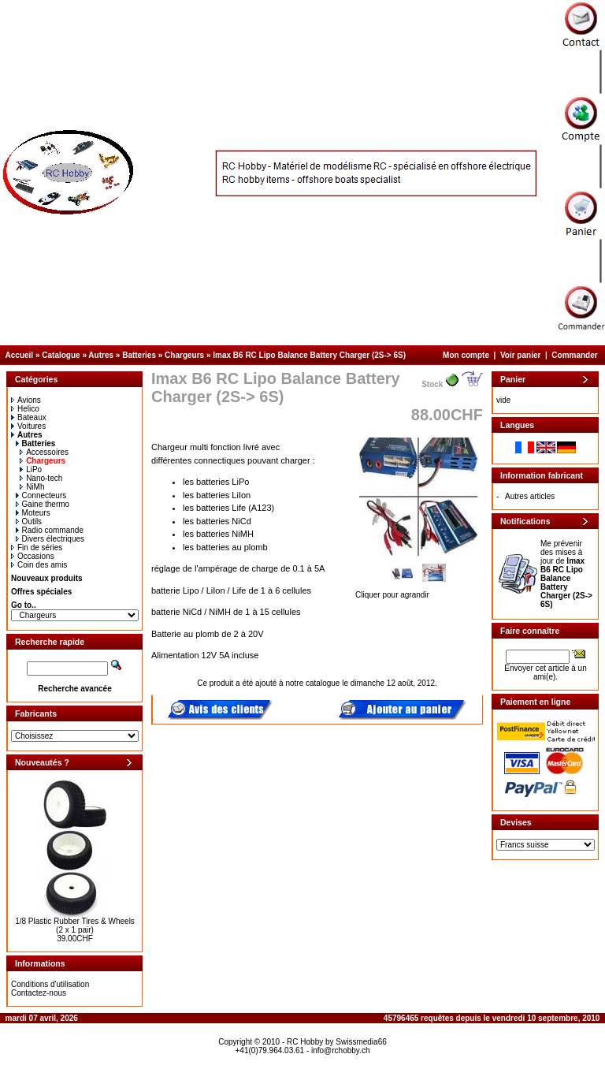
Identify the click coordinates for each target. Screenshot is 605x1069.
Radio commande (50, 530)
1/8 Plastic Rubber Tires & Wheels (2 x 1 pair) (75, 925)
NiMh (32, 486)
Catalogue (61, 355)
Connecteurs (41, 495)
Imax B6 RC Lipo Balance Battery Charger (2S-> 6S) (309, 355)
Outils (29, 521)
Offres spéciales (41, 591)
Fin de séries (36, 547)
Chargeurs (184, 355)
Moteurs (33, 512)
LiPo (31, 469)
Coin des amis (39, 565)
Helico (25, 408)
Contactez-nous (38, 993)
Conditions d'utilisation (50, 984)
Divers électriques (50, 538)
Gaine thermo (43, 504)
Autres (100, 355)
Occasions (32, 556)
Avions (26, 400)
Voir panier (520, 355)
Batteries (139, 355)
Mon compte (466, 355)
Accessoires (44, 452)
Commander (574, 355)
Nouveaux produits (47, 578)
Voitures (28, 426)
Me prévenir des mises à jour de (566, 574)
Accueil (20, 355)
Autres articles (530, 496)
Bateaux (28, 417)
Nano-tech (41, 478)
